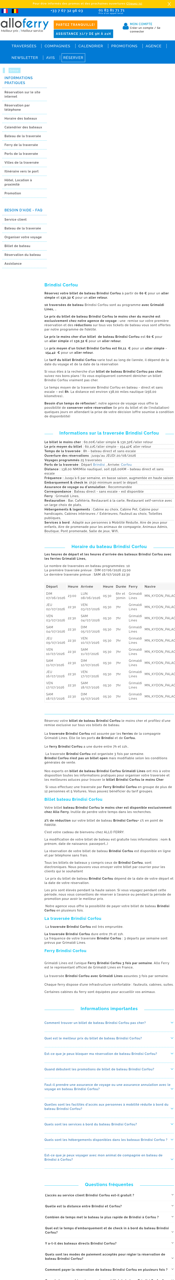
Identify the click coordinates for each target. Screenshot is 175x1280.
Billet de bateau (17, 246)
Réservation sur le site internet (22, 94)
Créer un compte (143, 27)
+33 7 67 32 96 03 (67, 10)
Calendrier (91, 46)
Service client (15, 219)
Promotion (12, 193)
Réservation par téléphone (17, 107)
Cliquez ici (134, 3)
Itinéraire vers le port (21, 171)
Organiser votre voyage (23, 237)
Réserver (73, 57)
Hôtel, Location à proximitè (18, 182)
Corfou (126, 464)
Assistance (13, 263)
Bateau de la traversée (22, 136)
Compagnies (57, 46)
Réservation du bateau (22, 255)
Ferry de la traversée (21, 145)
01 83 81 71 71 (119, 11)
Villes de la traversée (21, 162)
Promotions (124, 46)
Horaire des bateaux (20, 118)
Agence (154, 46)
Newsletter (25, 57)
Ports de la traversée (21, 153)
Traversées (24, 46)
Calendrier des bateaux (23, 127)
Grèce (14, 70)
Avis (50, 57)
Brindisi (99, 464)
